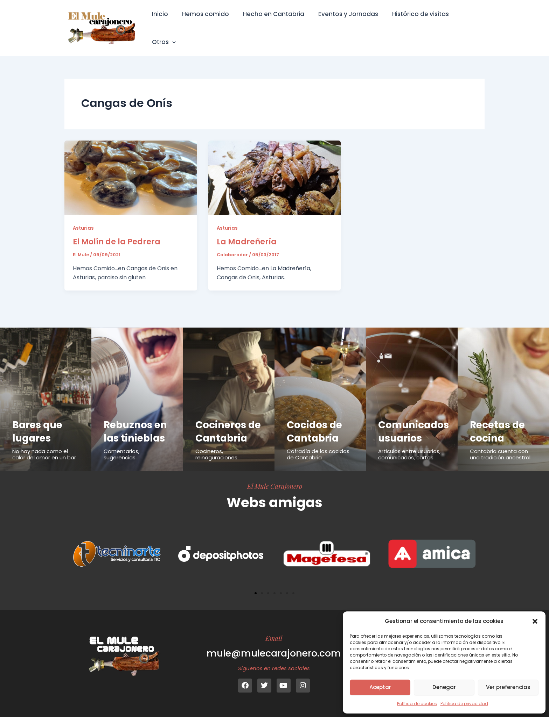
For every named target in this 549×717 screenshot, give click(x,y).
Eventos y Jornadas (344, 23)
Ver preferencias (508, 687)
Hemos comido (205, 23)
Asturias (84, 218)
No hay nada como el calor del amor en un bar (44, 441)
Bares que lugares (38, 418)
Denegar (444, 687)
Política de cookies (417, 704)
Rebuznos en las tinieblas (137, 418)
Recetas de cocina (499, 418)
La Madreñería (247, 232)
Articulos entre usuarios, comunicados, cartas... (409, 441)
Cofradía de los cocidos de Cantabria (318, 441)
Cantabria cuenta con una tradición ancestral (500, 441)
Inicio (162, 23)
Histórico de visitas (414, 23)
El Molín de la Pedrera (116, 232)
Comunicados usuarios (415, 418)
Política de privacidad (464, 704)
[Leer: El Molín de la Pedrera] (130, 168)
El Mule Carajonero (274, 485)
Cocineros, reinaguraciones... (218, 454)
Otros (467, 23)
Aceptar (380, 687)
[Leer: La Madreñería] (274, 168)
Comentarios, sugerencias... (121, 441)
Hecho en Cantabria (272, 23)
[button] (534, 621)
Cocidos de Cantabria (316, 418)
